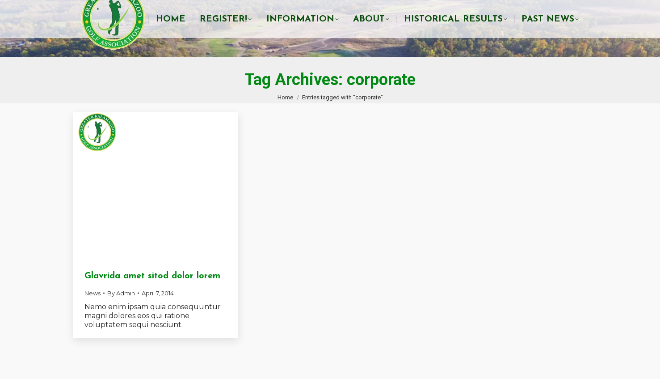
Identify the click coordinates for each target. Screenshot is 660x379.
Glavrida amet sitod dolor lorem (152, 276)
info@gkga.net (483, 9)
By (121, 293)
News (92, 293)
